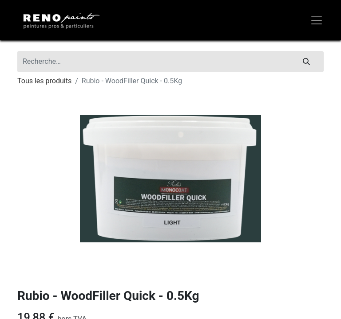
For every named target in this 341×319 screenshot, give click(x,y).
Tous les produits (44, 81)
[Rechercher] (306, 61)
